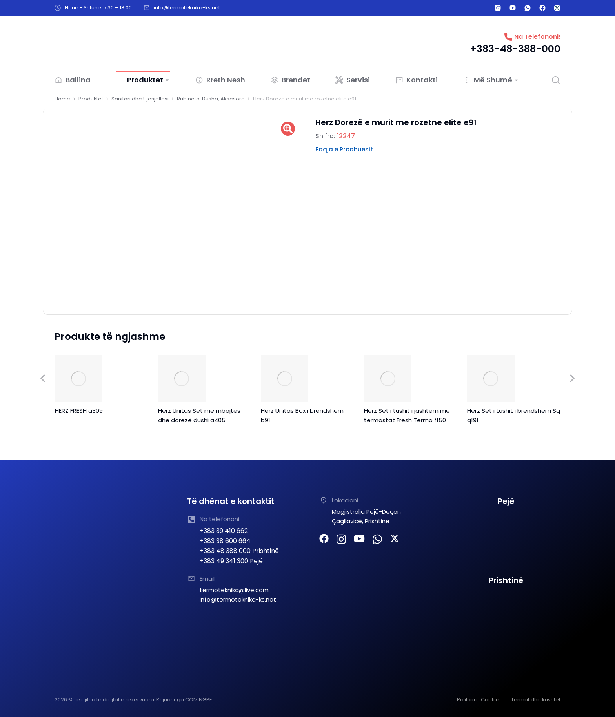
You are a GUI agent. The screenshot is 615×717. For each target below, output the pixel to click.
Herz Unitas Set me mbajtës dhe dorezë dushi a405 (199, 415)
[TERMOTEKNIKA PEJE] (506, 540)
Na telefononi (219, 518)
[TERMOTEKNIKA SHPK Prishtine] (506, 619)
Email (207, 578)
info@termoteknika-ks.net (187, 7)
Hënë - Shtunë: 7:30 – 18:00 (98, 7)
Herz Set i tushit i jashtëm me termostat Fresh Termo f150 (407, 415)
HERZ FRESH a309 (79, 410)
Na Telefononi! (537, 36)
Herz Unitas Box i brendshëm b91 (302, 415)
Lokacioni (345, 500)
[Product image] (78, 378)
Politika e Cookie (478, 699)
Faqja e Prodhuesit (344, 149)
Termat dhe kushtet (535, 699)
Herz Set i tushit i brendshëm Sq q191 (513, 415)
